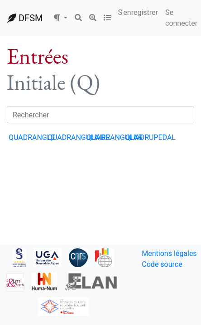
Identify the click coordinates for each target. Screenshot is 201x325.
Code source (162, 264)
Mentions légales (169, 253)
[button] (60, 18)
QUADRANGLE (32, 137)
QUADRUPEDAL (150, 137)
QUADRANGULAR (114, 137)
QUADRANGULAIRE (79, 137)
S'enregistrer (138, 12)
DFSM (25, 18)
